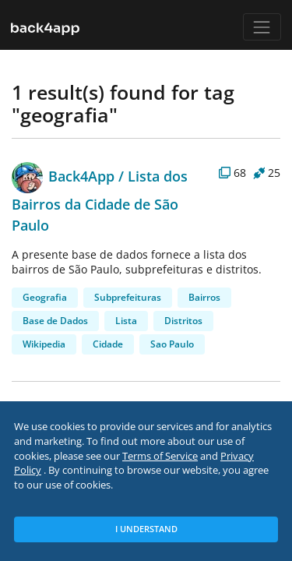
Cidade (108, 344)
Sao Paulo (172, 344)
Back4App (63, 175)
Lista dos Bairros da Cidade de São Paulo (100, 200)
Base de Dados (55, 320)
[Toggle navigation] (262, 27)
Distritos (183, 320)
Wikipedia (44, 344)
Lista (126, 320)
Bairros (204, 297)
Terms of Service (160, 456)
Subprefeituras (127, 297)
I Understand (146, 529)
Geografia (45, 297)
